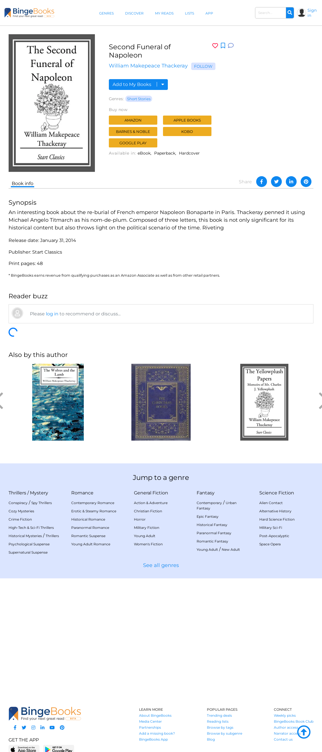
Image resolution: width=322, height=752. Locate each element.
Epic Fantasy (208, 516)
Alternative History (275, 511)
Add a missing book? (157, 733)
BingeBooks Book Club (293, 721)
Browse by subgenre (224, 733)
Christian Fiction (148, 511)
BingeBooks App (153, 739)
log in (52, 314)
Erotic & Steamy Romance (93, 511)
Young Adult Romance (90, 544)
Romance (82, 493)
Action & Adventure (151, 503)
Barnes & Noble (133, 131)
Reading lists (218, 721)
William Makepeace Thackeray (148, 66)
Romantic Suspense (88, 536)
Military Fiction (146, 527)
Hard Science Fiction (277, 519)
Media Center (150, 721)
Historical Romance (88, 519)
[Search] (290, 12)
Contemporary (209, 503)
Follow (203, 66)
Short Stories (138, 98)
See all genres (161, 565)
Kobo (187, 131)
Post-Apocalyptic (274, 536)
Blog (211, 739)
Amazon (133, 120)
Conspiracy (18, 503)
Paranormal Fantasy (214, 533)
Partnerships (150, 727)
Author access (286, 727)
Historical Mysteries (25, 536)
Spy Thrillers (41, 503)
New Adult (231, 549)
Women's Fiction (148, 544)
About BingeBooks (155, 715)
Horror (140, 519)
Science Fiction (276, 493)
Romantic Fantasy (212, 541)
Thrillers (17, 493)
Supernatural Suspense (28, 552)
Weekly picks (285, 715)
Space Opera (270, 544)
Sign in (312, 13)
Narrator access (287, 733)
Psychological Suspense (29, 544)
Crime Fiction (20, 519)
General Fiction (151, 493)
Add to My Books (138, 84)
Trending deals (219, 715)
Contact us (283, 739)
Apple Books (187, 120)
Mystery (39, 493)
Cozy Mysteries (21, 511)
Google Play (132, 143)
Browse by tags (220, 727)
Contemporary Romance (92, 503)
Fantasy (206, 493)
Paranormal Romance (90, 527)
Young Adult (144, 536)
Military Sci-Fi (270, 527)
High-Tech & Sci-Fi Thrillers (31, 527)
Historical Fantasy (212, 525)
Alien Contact (271, 503)
